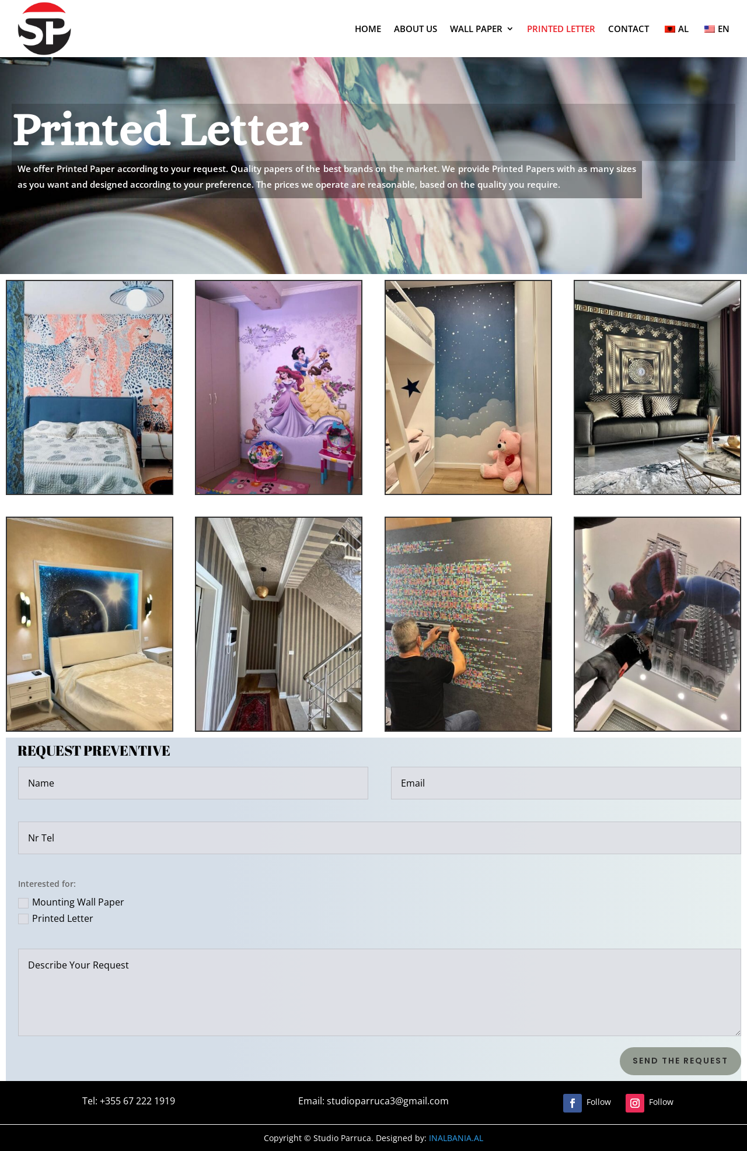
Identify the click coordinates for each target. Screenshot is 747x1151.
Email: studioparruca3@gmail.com (364, 1101)
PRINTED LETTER (561, 28)
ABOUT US (415, 28)
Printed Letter (55, 918)
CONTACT (628, 28)
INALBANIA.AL (395, 1138)
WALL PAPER (476, 28)
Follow (599, 1101)
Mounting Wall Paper (71, 902)
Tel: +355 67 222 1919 (120, 1101)
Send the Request (680, 1060)
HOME (368, 28)
